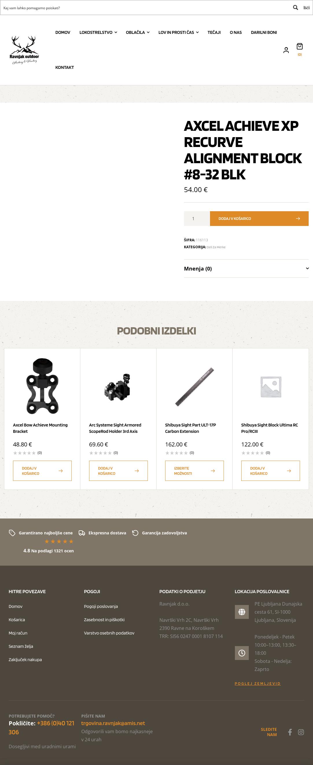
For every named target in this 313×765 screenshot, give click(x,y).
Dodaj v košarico (235, 218)
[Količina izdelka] (195, 218)
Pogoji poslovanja (101, 606)
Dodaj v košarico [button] (30, 471)
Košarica (17, 619)
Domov (16, 606)
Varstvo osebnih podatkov (109, 633)
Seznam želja (21, 646)
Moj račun (18, 633)
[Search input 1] (144, 7)
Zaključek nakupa (25, 659)
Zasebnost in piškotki (104, 619)
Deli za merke (216, 247)
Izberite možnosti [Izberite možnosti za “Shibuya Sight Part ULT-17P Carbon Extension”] (183, 471)
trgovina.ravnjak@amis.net (113, 723)
